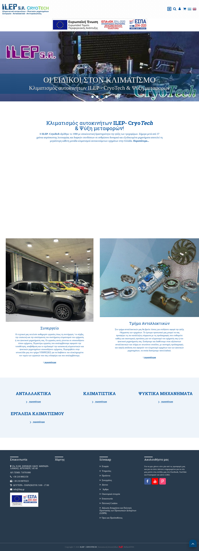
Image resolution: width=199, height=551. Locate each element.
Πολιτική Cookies (108, 503)
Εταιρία (104, 466)
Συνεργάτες (106, 480)
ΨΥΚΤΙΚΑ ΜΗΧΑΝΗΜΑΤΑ (165, 393)
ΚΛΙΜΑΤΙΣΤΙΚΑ (99, 393)
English (194, 9)
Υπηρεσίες (105, 471)
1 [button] (92, 96)
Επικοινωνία (106, 499)
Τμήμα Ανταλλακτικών (149, 323)
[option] (99, 66)
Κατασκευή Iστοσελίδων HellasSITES (116, 547)
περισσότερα (49, 362)
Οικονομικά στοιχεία (110, 494)
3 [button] (101, 96)
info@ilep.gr (18, 489)
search (175, 9)
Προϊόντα (105, 475)
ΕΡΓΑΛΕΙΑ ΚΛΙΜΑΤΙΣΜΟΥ (37, 413)
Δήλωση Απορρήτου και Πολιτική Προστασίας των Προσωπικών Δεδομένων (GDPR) (118, 510)
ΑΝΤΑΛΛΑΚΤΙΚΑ (33, 393)
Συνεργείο (49, 328)
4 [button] (106, 96)
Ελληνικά (189, 9)
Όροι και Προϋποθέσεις (111, 518)
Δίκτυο (104, 485)
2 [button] (97, 96)
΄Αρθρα (104, 489)
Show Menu (169, 5)
